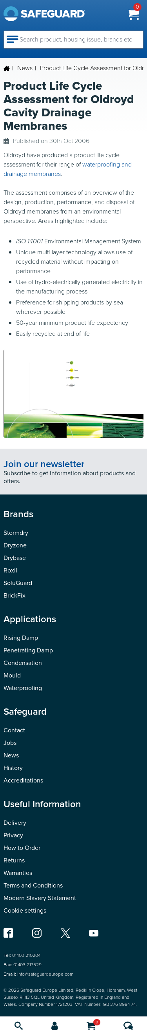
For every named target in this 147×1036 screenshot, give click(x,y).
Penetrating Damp (28, 650)
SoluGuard (18, 582)
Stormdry (16, 532)
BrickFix (14, 595)
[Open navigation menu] (13, 38)
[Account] (54, 1026)
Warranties (18, 872)
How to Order (22, 847)
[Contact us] (128, 1026)
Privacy (13, 835)
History (13, 767)
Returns (14, 860)
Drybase (15, 557)
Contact (14, 730)
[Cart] (90, 1026)
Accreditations (23, 780)
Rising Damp (21, 637)
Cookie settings (25, 910)
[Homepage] (38, 13)
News (25, 67)
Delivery (15, 822)
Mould (12, 675)
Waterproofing (23, 687)
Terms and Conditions (33, 885)
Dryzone (15, 545)
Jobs (10, 742)
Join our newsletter (44, 463)
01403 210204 (26, 955)
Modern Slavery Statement (40, 897)
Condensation (23, 662)
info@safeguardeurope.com (45, 974)
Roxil (10, 570)
